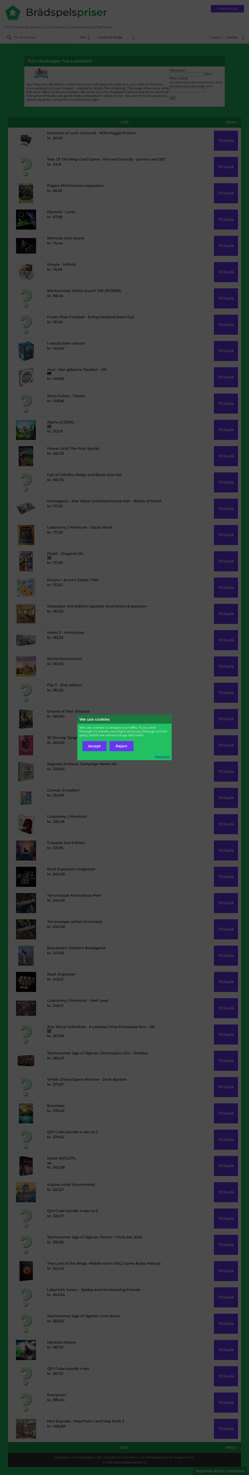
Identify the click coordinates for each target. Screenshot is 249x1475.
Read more (162, 756)
